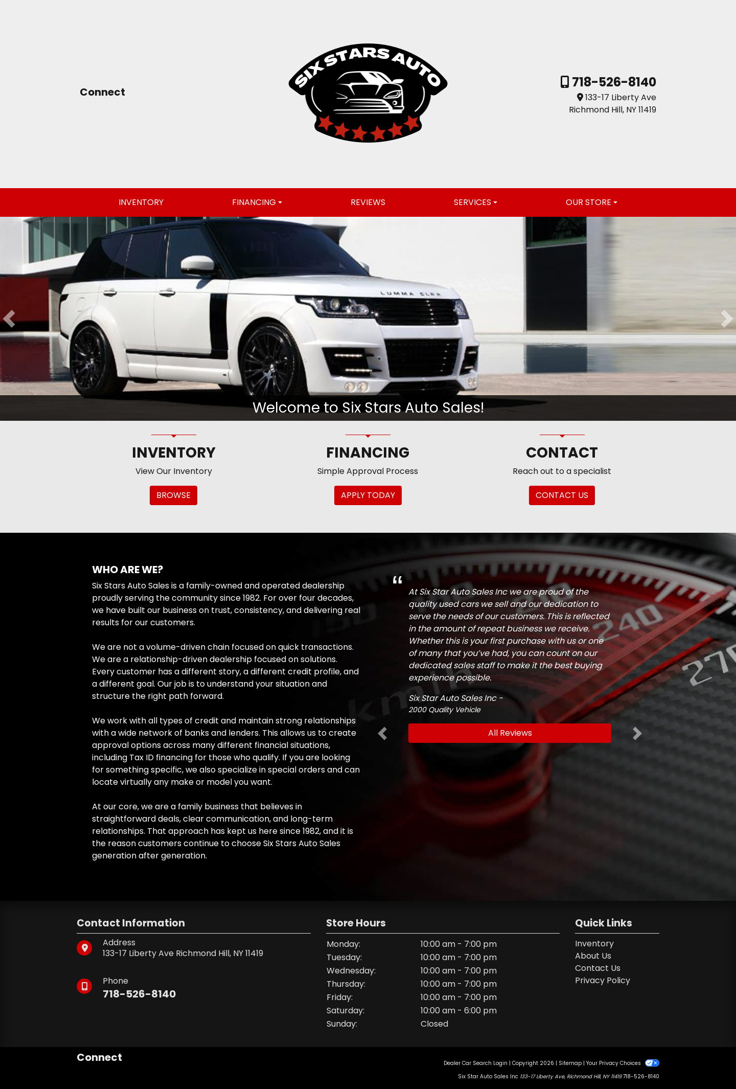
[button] (9, 319)
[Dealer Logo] (368, 93)
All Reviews (510, 733)
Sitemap (570, 1063)
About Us (593, 956)
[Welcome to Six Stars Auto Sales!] (368, 318)
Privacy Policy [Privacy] (602, 980)
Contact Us (597, 968)
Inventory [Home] (594, 943)
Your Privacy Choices (622, 1063)
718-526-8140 (612, 82)
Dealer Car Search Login (476, 1063)
